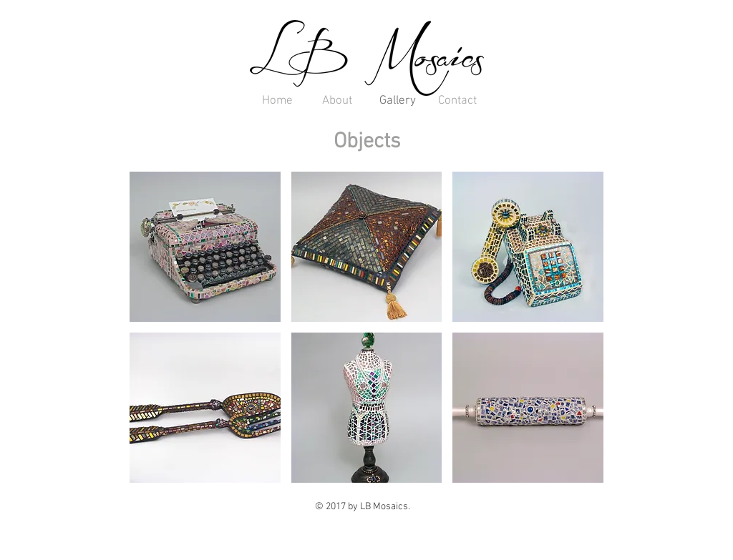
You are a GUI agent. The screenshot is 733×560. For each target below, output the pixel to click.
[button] (205, 247)
